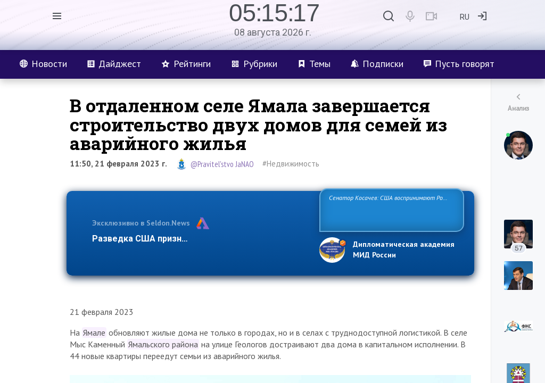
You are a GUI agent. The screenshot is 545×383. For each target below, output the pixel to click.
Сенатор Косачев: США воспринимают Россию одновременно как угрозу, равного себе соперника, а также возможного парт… (390, 209)
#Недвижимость (290, 164)
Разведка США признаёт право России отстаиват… (199, 239)
